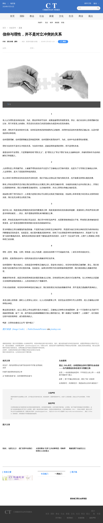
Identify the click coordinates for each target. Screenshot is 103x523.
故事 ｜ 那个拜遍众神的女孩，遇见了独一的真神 (76, 379)
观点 (90, 16)
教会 (32, 16)
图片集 (74, 472)
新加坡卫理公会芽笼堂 (78, 498)
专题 (98, 514)
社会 (41, 16)
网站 (6, 3)
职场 (62, 22)
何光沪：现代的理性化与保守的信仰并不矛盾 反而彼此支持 (22, 366)
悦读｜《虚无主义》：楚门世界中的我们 (17, 448)
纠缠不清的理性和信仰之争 (12, 372)
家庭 (51, 16)
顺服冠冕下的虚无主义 (77, 448)
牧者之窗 (7, 472)
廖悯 (15, 41)
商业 (81, 16)
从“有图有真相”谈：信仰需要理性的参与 (17, 376)
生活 (71, 16)
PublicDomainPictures (37, 329)
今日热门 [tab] (44, 474)
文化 (61, 16)
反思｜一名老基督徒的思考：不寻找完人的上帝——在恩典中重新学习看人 (79, 374)
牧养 (51, 22)
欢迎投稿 (81, 518)
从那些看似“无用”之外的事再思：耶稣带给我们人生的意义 (50, 450)
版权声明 (92, 518)
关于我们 (58, 518)
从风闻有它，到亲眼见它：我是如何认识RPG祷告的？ (78, 383)
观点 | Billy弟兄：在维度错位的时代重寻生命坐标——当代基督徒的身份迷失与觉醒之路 (79, 366)
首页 (12, 16)
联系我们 (70, 518)
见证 (46, 22)
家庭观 (57, 22)
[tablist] (51, 473)
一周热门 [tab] (58, 474)
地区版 (12, 3)
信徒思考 (12, 28)
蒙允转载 (10, 41)
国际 (22, 16)
